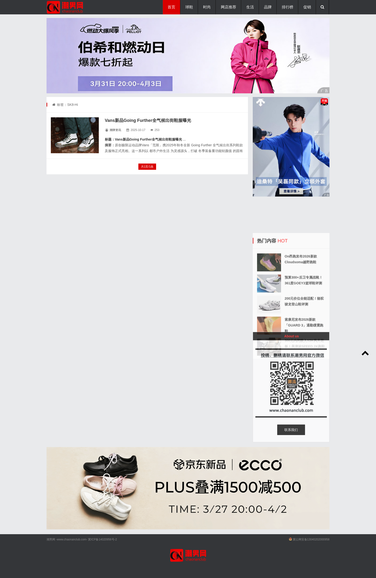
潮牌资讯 (115, 130)
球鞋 (189, 7)
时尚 (207, 7)
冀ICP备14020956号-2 (102, 539)
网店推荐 (228, 7)
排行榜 (287, 7)
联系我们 (291, 430)
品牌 (268, 7)
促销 (307, 7)
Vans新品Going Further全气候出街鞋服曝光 (148, 120)
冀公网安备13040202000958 (311, 539)
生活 (250, 7)
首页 (171, 7)
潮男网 (51, 539)
